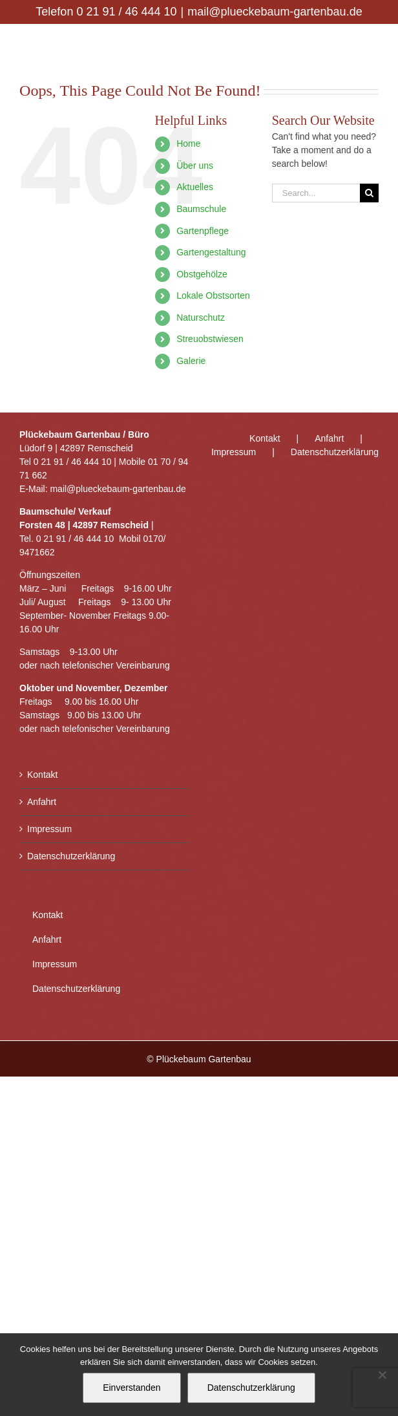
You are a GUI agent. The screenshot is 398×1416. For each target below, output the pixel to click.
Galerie (190, 361)
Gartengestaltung (211, 252)
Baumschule (201, 209)
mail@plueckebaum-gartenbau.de (274, 11)
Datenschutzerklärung (71, 856)
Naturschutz (200, 317)
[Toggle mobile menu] (372, 44)
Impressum (49, 829)
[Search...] (316, 193)
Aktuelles (194, 187)
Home (188, 143)
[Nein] (381, 1374)
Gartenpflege (202, 231)
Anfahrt (41, 802)
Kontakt (42, 774)
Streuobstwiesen (210, 339)
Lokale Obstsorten (213, 295)
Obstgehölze (201, 274)
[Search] (369, 193)
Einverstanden (132, 1387)
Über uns (194, 165)
